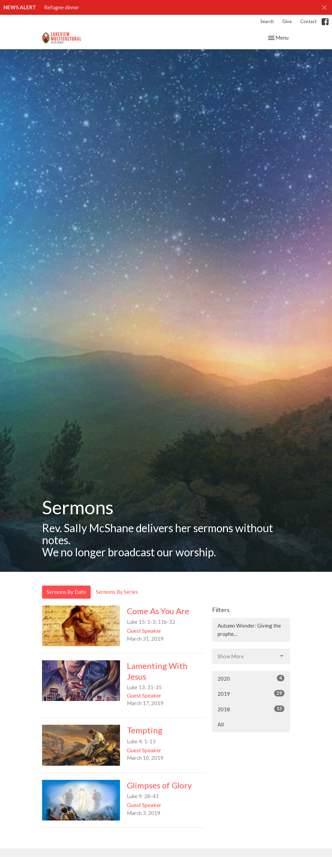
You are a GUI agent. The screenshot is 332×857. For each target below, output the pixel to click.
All (221, 724)
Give (287, 21)
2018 (251, 708)
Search (267, 21)
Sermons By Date (66, 592)
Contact (308, 21)
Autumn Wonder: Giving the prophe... (249, 629)
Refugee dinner (61, 7)
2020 (251, 678)
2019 (251, 693)
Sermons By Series (117, 592)
